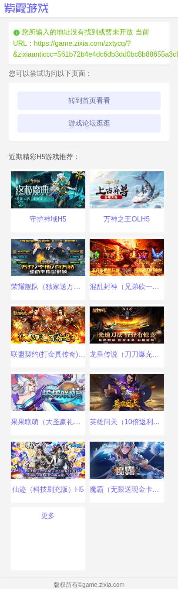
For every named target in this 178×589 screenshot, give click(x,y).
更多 (48, 515)
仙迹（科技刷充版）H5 (48, 467)
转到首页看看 (89, 100)
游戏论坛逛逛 (89, 123)
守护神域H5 (48, 197)
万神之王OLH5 (127, 197)
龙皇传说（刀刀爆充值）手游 (127, 332)
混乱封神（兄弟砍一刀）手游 (127, 264)
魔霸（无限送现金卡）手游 (127, 467)
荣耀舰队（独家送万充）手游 (48, 264)
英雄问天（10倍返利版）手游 (127, 400)
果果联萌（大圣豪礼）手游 (48, 400)
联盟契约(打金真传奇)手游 (48, 332)
